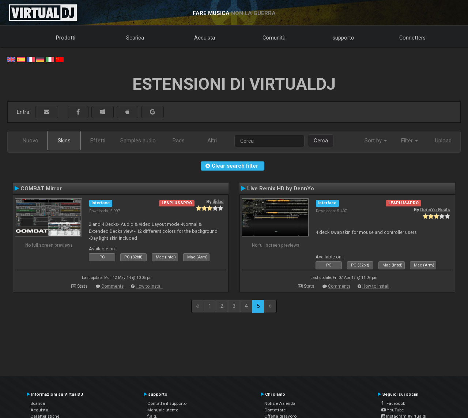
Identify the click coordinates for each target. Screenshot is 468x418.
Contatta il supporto (166, 403)
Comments (112, 286)
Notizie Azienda (279, 403)
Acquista (204, 38)
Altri (212, 140)
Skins (64, 140)
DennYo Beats (435, 209)
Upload (443, 140)
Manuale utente (162, 410)
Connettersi (413, 38)
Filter (409, 140)
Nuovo (30, 140)
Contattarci (275, 410)
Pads (179, 140)
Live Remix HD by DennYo (280, 188)
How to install (149, 286)
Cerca (321, 140)
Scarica (135, 38)
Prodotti (65, 38)
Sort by (376, 140)
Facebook (393, 403)
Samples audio (138, 140)
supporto (343, 38)
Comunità (274, 38)
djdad (217, 201)
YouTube (392, 410)
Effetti (97, 140)
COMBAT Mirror (41, 188)
